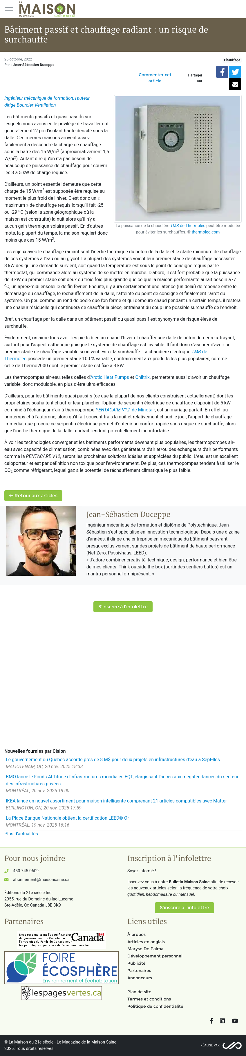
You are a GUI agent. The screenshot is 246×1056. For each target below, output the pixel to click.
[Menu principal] (8, 9)
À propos (136, 934)
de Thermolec (187, 225)
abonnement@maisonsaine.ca (41, 879)
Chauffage (232, 60)
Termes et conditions (149, 999)
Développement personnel (154, 956)
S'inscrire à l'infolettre (123, 606)
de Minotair (125, 410)
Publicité (136, 963)
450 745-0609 (26, 870)
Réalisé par (210, 1045)
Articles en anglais (146, 941)
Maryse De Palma (145, 948)
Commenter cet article (155, 77)
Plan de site (139, 991)
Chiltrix (142, 377)
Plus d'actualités (21, 833)
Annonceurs (139, 977)
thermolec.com (206, 232)
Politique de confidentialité (155, 1006)
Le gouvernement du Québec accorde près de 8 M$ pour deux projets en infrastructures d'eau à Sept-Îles (113, 759)
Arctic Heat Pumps (109, 377)
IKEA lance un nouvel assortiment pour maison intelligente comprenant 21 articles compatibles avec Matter (116, 801)
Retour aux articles (33, 495)
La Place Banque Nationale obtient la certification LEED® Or (67, 818)
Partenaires (139, 970)
